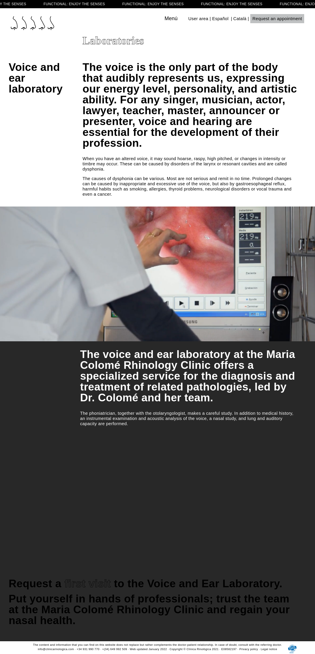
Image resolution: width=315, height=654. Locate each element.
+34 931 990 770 (88, 649)
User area (198, 18)
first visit (88, 584)
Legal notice (269, 649)
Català (239, 18)
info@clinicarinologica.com (56, 649)
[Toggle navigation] (180, 18)
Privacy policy (248, 649)
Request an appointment (277, 18)
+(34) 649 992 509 (114, 649)
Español (220, 18)
